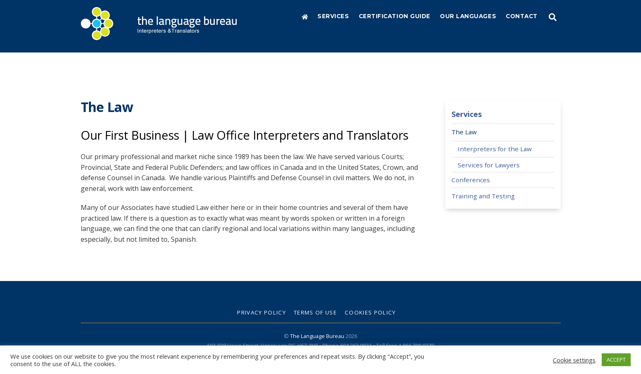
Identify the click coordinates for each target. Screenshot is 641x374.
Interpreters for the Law (495, 149)
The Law (464, 131)
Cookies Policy (370, 312)
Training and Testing (483, 195)
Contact (522, 16)
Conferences (470, 179)
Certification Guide (394, 16)
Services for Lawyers (489, 164)
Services (333, 16)
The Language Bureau (317, 335)
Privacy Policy (261, 312)
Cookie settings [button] (574, 360)
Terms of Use (315, 312)
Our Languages (468, 16)
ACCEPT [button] (616, 359)
